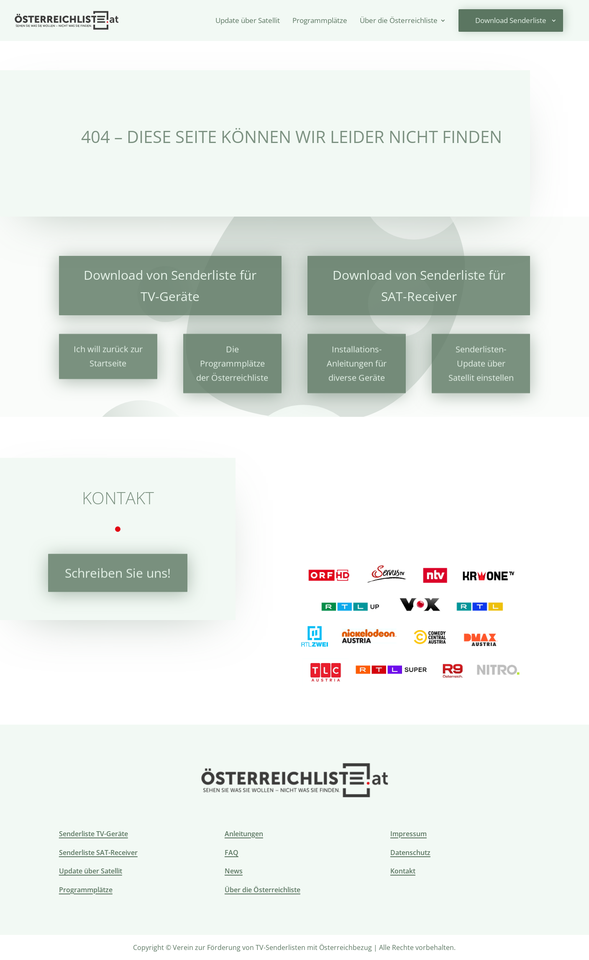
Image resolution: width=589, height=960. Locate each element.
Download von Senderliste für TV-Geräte (170, 285)
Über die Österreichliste (399, 21)
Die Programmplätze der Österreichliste (232, 360)
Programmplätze (319, 21)
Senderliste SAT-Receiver (98, 852)
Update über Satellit (247, 21)
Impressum (408, 833)
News (234, 871)
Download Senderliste (510, 20)
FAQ (231, 852)
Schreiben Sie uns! (118, 570)
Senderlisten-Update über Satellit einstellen (481, 360)
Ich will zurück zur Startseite (108, 353)
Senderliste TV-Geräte (93, 833)
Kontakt (402, 871)
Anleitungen (244, 833)
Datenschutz (410, 852)
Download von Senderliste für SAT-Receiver (419, 285)
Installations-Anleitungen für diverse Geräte (357, 360)
